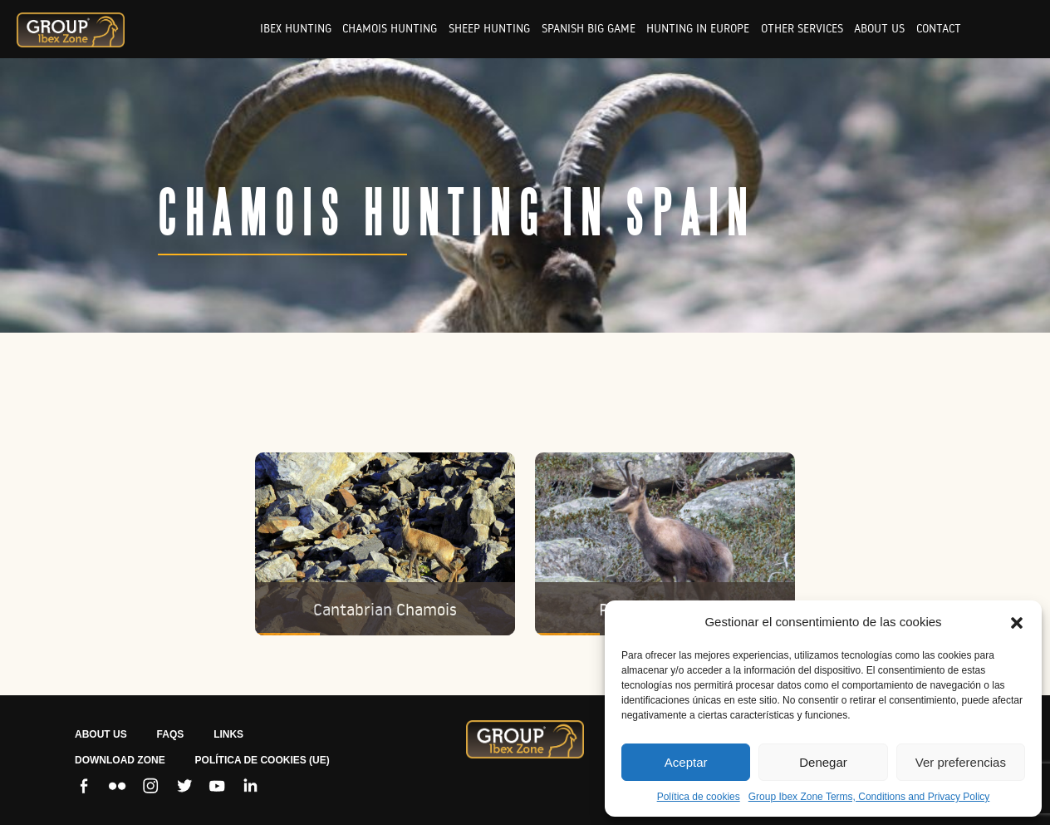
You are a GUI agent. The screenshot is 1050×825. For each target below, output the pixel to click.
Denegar (823, 762)
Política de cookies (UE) (262, 760)
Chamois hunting (389, 28)
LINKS (228, 734)
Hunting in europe (697, 28)
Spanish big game (588, 28)
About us (879, 28)
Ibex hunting (295, 28)
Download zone (120, 760)
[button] (1016, 622)
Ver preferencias (960, 762)
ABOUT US (101, 734)
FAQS (170, 734)
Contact (938, 28)
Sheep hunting (489, 28)
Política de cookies (698, 797)
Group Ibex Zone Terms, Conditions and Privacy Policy (869, 797)
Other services (802, 28)
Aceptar (686, 762)
